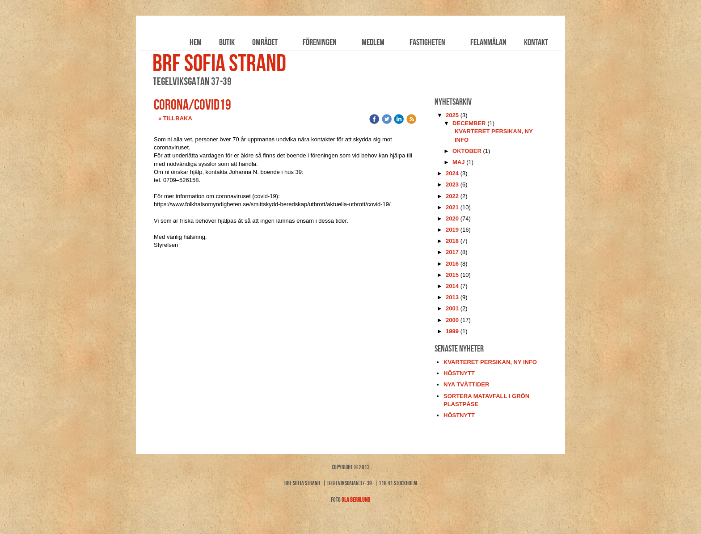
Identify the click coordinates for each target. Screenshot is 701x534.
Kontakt (536, 42)
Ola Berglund (356, 499)
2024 (452, 173)
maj (458, 162)
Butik (227, 42)
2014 (452, 286)
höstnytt (459, 373)
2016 (452, 263)
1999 (452, 331)
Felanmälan (488, 42)
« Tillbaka (175, 118)
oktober (466, 151)
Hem (196, 42)
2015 (452, 274)
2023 (452, 184)
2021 (452, 207)
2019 (452, 229)
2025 (452, 115)
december (469, 123)
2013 (452, 297)
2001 (452, 308)
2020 (452, 218)
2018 (452, 240)
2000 (452, 320)
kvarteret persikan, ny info (490, 362)
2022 (452, 196)
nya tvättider (466, 384)
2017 (452, 252)
